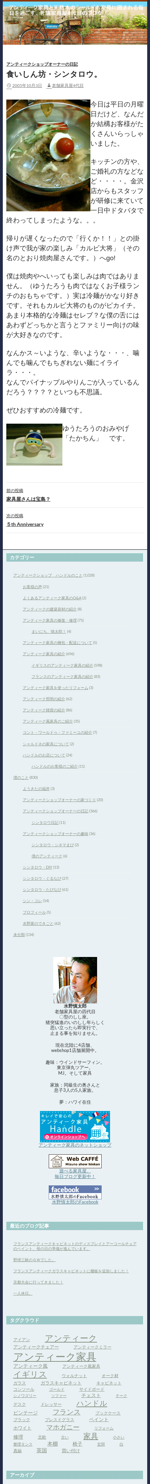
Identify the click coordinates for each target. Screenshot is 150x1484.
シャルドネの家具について (46, 743)
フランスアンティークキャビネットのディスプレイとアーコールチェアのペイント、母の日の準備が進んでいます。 (75, 1246)
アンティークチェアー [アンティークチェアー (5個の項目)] (36, 1347)
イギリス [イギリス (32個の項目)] (30, 1374)
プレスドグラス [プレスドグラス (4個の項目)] (59, 1419)
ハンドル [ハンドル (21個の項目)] (91, 1403)
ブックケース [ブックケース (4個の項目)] (108, 1413)
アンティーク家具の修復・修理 (50, 620)
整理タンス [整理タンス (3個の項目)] (23, 1444)
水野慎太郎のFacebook (75, 1202)
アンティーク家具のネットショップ (75, 1145)
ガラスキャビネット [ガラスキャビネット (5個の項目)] (61, 1383)
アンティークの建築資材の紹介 (50, 609)
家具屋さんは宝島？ (75, 494)
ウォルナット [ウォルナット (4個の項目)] (74, 1375)
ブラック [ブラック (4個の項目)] (21, 1419)
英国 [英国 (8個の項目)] (41, 1450)
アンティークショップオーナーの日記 (42, 64)
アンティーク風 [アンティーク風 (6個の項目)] (30, 1366)
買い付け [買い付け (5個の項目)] (71, 1450)
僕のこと (21, 777)
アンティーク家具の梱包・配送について (57, 642)
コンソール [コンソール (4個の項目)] (23, 1389)
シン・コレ (32, 900)
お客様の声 (32, 586)
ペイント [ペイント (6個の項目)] (99, 1419)
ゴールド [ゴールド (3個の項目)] (56, 1389)
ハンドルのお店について (44, 755)
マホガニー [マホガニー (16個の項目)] (63, 1427)
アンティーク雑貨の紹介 (44, 710)
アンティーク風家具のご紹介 (48, 721)
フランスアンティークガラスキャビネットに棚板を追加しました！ (71, 1271)
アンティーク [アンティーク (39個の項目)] (71, 1338)
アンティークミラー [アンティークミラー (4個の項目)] (92, 1347)
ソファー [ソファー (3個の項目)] (59, 1395)
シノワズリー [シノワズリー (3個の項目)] (24, 1395)
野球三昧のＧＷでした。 (34, 1259)
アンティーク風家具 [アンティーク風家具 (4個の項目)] (81, 1366)
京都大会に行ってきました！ (38, 1282)
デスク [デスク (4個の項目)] (19, 1404)
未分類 (19, 934)
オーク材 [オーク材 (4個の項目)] (110, 1375)
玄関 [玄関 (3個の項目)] (101, 1444)
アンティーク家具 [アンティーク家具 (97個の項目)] (54, 1356)
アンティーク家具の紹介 (44, 653)
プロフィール (34, 912)
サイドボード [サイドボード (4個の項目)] (91, 1389)
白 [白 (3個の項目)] (121, 1444)
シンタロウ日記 (45, 822)
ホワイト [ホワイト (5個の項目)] (22, 1428)
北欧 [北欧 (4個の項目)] (42, 1437)
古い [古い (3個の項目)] (65, 1437)
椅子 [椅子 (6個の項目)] (77, 1444)
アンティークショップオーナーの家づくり (59, 799)
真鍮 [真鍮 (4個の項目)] (17, 1450)
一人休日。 (23, 1293)
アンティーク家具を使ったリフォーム (55, 687)
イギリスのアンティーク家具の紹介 (62, 665)
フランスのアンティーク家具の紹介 (62, 676)
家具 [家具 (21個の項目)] (90, 1436)
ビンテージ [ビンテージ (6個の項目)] (25, 1413)
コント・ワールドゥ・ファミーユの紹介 (57, 732)
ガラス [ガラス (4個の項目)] (19, 1383)
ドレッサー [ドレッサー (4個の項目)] (51, 1404)
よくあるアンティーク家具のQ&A (52, 597)
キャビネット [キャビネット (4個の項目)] (109, 1383)
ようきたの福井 (36, 788)
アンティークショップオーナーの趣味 (55, 833)
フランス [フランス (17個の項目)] (67, 1412)
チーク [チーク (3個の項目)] (121, 1395)
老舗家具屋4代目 (68, 85)
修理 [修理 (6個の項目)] (18, 1437)
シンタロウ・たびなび (42, 889)
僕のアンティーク (47, 856)
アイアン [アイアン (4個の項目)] (21, 1339)
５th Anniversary (75, 519)
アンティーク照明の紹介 (44, 698)
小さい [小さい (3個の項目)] (118, 1437)
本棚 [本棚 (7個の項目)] (52, 1444)
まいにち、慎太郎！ (49, 631)
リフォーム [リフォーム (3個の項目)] (104, 1428)
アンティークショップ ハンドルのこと (48, 575)
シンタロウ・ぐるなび (42, 878)
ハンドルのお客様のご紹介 (55, 766)
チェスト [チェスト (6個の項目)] (91, 1395)
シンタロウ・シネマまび (53, 844)
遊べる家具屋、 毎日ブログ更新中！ (75, 1173)
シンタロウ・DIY (37, 867)
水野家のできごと (38, 923)
